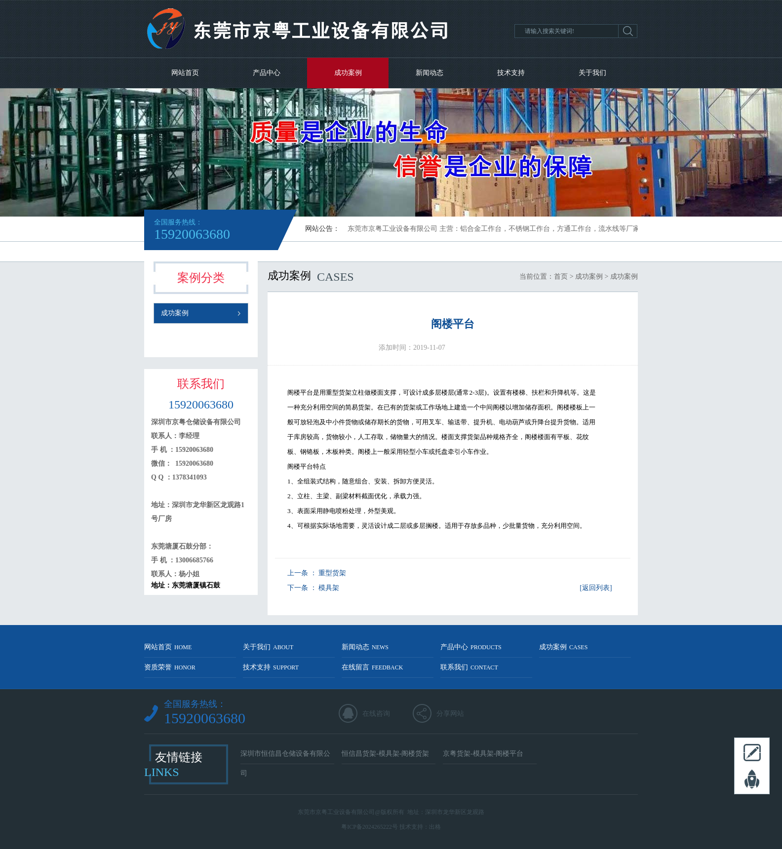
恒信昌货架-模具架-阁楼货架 (385, 753)
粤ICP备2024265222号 (369, 826)
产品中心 (266, 72)
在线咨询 (376, 713)
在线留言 (372, 667)
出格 (435, 826)
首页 (561, 276)
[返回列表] (596, 587)
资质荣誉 (170, 667)
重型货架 (332, 573)
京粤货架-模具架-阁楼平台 (483, 753)
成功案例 (348, 72)
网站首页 (185, 72)
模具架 (328, 587)
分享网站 (450, 713)
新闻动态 (429, 72)
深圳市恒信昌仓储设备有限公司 (285, 757)
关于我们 (592, 72)
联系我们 (469, 667)
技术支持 (511, 72)
